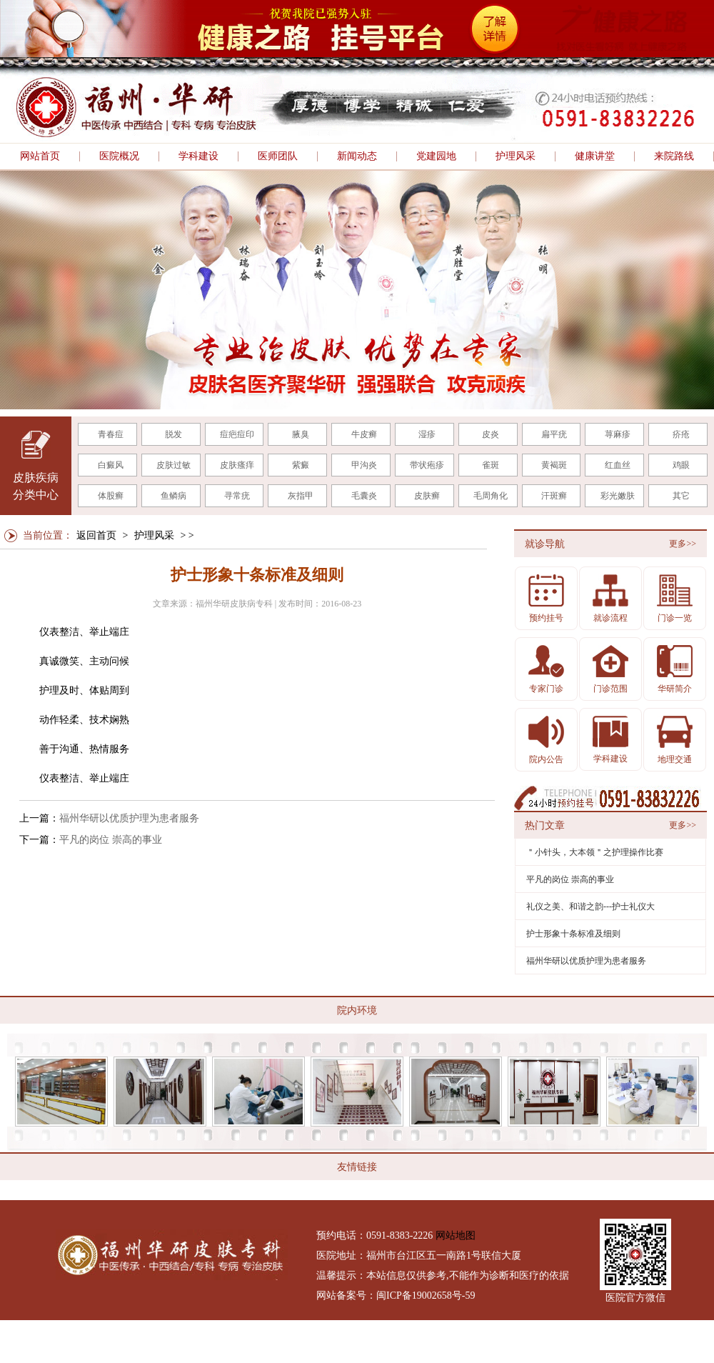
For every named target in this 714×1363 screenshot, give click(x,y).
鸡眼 (681, 465)
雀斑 (490, 465)
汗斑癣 (554, 496)
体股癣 (111, 496)
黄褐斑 (554, 465)
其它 (681, 496)
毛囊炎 (364, 496)
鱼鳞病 (173, 496)
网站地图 (456, 1235)
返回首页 (96, 535)
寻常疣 (237, 496)
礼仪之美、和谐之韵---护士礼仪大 (590, 907)
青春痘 (111, 434)
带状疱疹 (427, 465)
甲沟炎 (364, 465)
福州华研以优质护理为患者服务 (129, 818)
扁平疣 (554, 434)
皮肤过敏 (173, 465)
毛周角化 (490, 496)
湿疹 (427, 434)
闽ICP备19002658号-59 (425, 1295)
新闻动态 (357, 156)
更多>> (682, 544)
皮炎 (490, 434)
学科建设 (198, 156)
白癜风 (111, 465)
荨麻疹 (617, 434)
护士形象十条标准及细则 (573, 934)
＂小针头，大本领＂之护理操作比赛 (594, 852)
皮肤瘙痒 (237, 465)
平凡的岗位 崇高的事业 (110, 839)
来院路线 (674, 156)
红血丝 (617, 465)
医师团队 (278, 156)
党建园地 (436, 156)
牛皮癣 (364, 434)
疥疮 (681, 434)
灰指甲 (300, 496)
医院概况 (119, 156)
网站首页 (40, 156)
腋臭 (300, 434)
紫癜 (300, 465)
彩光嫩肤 (617, 496)
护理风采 (516, 156)
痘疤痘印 (237, 434)
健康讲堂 (595, 156)
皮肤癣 (427, 496)
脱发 (173, 434)
